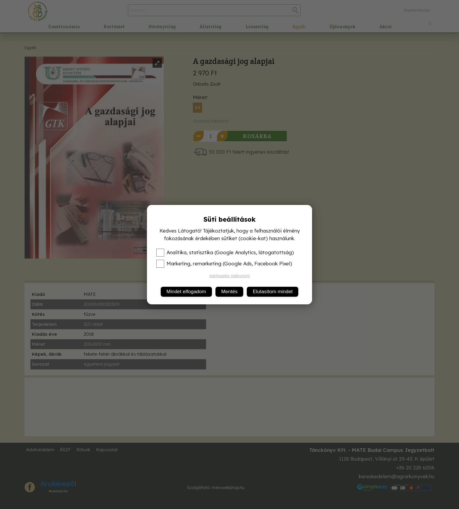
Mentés (229, 291)
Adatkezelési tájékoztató (229, 276)
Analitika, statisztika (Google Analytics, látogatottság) (225, 252)
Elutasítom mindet (272, 291)
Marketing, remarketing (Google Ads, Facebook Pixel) (224, 263)
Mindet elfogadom (186, 291)
